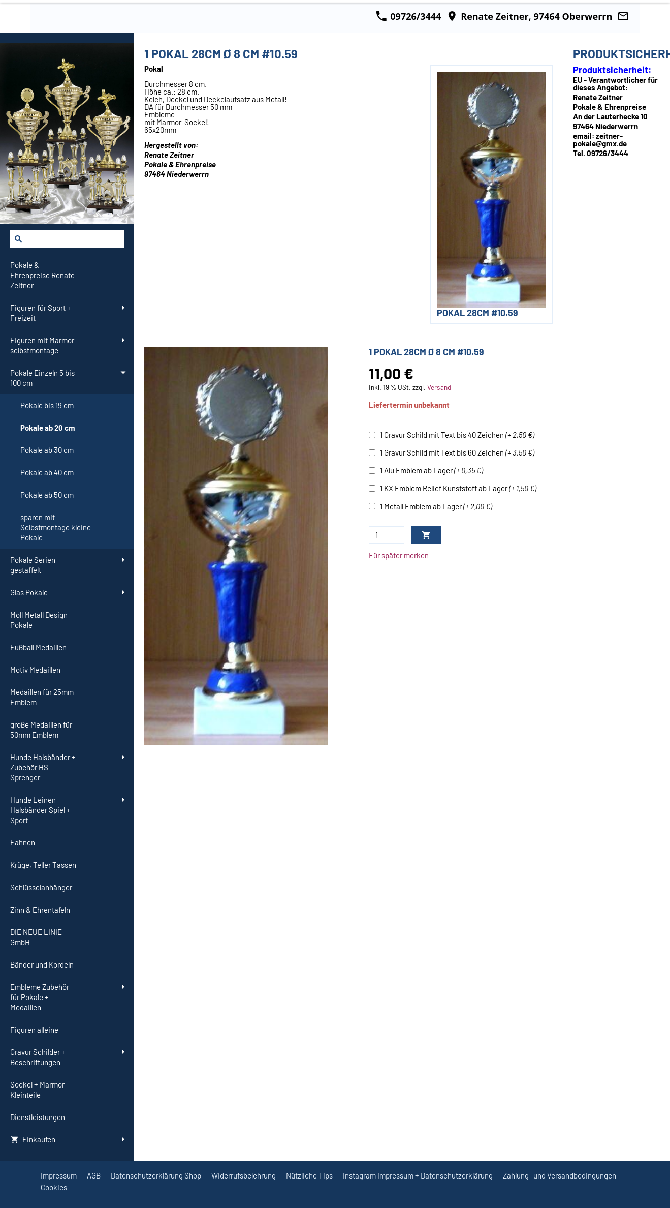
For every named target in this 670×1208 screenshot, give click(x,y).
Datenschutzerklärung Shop (156, 1175)
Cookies (54, 1187)
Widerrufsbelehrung (243, 1175)
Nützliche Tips (309, 1175)
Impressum (59, 1175)
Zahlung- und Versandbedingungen (559, 1175)
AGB (94, 1175)
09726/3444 (408, 16)
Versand (439, 387)
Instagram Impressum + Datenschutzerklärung (418, 1175)
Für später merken (399, 555)
